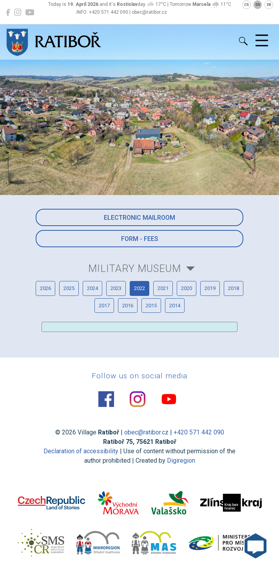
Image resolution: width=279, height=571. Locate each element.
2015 (151, 305)
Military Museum (134, 268)
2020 (186, 288)
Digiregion (181, 460)
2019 (210, 288)
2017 (104, 305)
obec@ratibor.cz (146, 432)
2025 (68, 288)
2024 (92, 288)
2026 (45, 288)
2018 (233, 288)
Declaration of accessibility (80, 451)
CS (246, 5)
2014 (174, 305)
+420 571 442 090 (199, 432)
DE (269, 5)
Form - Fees (139, 239)
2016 (127, 305)
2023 (116, 288)
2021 (163, 288)
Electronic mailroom (139, 217)
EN (257, 5)
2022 (139, 288)
